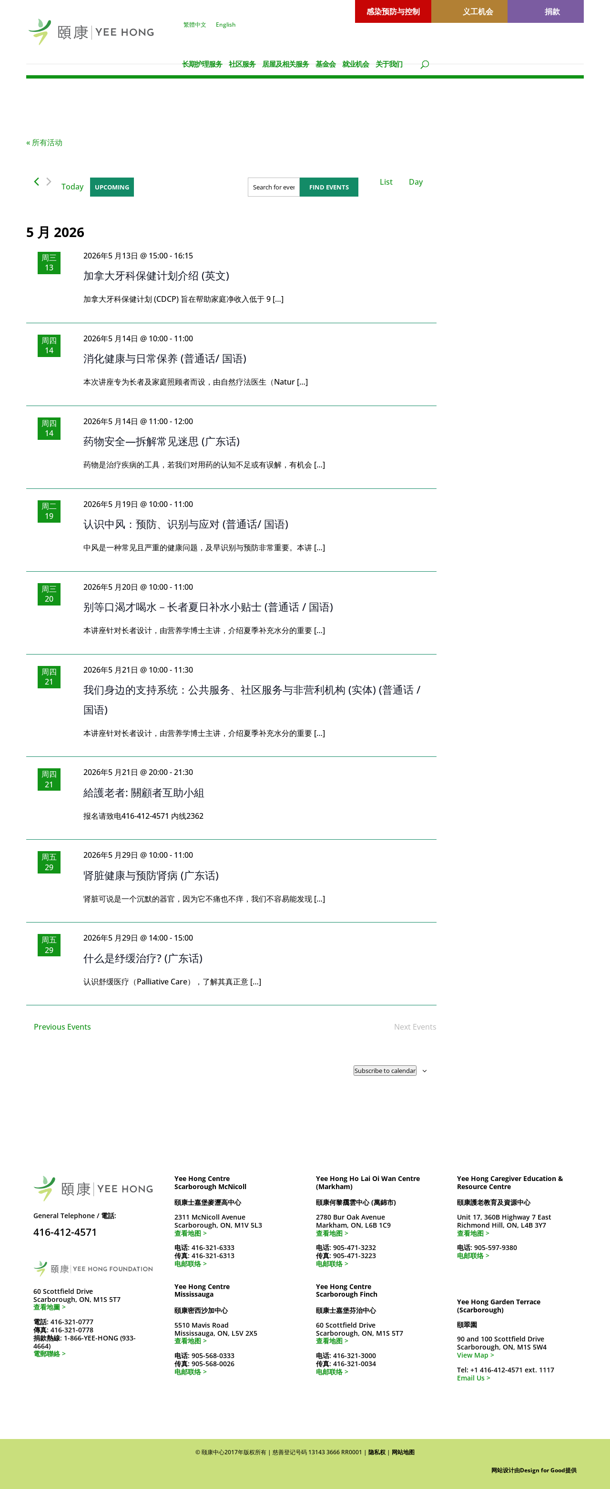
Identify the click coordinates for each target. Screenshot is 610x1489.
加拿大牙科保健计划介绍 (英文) (156, 275)
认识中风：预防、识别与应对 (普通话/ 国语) (185, 523)
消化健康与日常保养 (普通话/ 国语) (164, 358)
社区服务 (242, 63)
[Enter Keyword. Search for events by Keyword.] (274, 187)
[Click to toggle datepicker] (112, 187)
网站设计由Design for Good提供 (534, 1470)
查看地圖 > (49, 1306)
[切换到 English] (560, 47)
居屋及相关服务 (285, 63)
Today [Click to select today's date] (72, 186)
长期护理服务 (202, 63)
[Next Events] (48, 181)
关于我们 (389, 63)
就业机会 (355, 63)
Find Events (329, 187)
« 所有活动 (44, 142)
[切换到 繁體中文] (529, 47)
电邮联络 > (190, 1263)
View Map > (475, 1355)
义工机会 (478, 11)
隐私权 (377, 1452)
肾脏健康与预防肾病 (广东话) (151, 875)
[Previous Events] (36, 181)
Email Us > (473, 1377)
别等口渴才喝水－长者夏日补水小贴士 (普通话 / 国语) (208, 606)
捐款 (552, 11)
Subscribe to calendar (385, 1070)
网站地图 (403, 1452)
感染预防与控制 (393, 11)
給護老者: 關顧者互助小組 (143, 792)
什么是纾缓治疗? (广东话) (143, 958)
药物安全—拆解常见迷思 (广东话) (161, 441)
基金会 (325, 63)
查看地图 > (190, 1233)
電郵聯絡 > (49, 1353)
